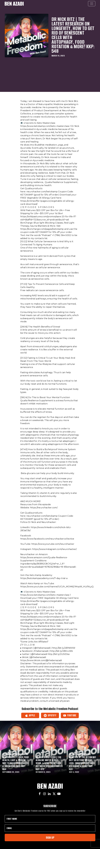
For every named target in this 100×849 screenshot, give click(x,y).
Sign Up (50, 837)
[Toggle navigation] (91, 3)
